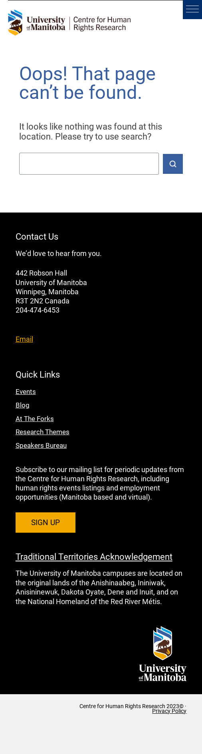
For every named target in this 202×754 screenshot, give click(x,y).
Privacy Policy (169, 711)
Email (24, 339)
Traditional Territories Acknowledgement (94, 556)
